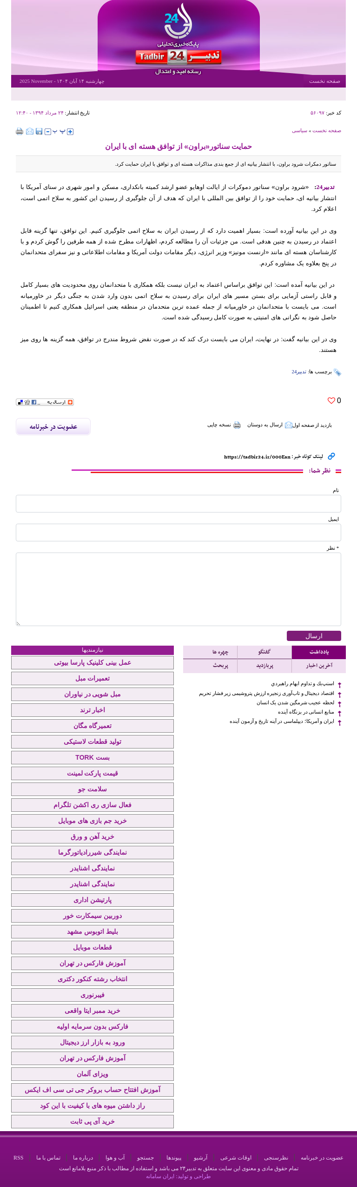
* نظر (333, 548)
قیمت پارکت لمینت (93, 773)
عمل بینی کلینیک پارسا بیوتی (92, 662)
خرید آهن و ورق (92, 836)
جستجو (145, 1157)
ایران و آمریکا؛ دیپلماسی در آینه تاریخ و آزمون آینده (282, 721)
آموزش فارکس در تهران (93, 963)
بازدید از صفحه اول (312, 425)
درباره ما (83, 1157)
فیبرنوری (92, 994)
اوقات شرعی (235, 1157)
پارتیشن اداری (92, 900)
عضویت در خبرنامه (322, 1157)
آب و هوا (115, 1157)
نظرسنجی (276, 1157)
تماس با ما (48, 1157)
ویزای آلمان (92, 1074)
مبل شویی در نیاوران (92, 694)
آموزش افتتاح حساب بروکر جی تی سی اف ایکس (92, 1089)
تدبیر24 (298, 371)
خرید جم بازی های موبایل (92, 820)
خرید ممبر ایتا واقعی (93, 1010)
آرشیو (200, 1157)
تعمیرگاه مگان (92, 725)
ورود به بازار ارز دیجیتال (92, 1042)
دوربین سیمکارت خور (92, 915)
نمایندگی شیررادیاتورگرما (92, 852)
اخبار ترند (93, 710)
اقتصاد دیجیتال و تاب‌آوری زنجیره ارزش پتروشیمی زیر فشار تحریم (266, 693)
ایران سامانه (160, 1176)
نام (336, 490)
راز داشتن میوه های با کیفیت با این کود (92, 1105)
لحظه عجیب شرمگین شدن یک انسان (295, 702)
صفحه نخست (324, 81)
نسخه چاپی (224, 425)
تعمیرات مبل (92, 678)
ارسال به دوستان (269, 425)
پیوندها (173, 1157)
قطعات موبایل (92, 947)
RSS (18, 1157)
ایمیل (333, 519)
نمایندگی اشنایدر (92, 868)
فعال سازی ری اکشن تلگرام (92, 805)
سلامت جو (92, 789)
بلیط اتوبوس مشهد (92, 931)
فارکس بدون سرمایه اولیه (92, 1026)
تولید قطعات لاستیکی (92, 741)
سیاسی (299, 130)
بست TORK (92, 757)
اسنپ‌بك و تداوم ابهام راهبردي (302, 683)
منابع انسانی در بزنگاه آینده (306, 712)
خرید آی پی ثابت (92, 1121)
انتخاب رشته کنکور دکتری (92, 979)
